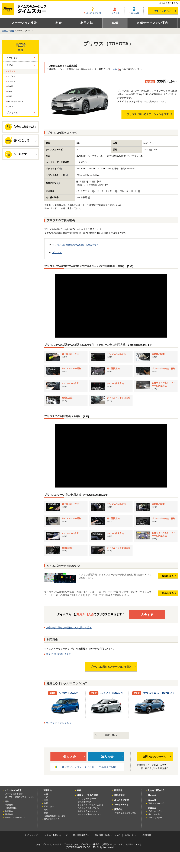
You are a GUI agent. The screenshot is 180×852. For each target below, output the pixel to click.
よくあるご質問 (93, 13)
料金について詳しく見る (58, 654)
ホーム (5, 31)
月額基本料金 (11, 808)
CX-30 (10, 86)
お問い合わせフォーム (157, 756)
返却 (46, 810)
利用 (46, 803)
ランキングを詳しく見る (58, 722)
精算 (46, 813)
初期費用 (9, 805)
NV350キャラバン (15, 101)
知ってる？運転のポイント (89, 814)
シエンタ (11, 76)
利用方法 (87, 22)
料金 (59, 22)
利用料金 (9, 811)
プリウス (57, 252)
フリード (11, 81)
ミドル (10, 65)
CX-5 (9, 91)
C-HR (9, 96)
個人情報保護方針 (81, 835)
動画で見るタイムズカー (88, 811)
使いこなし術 (21, 140)
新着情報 (118, 790)
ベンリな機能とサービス (88, 798)
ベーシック (12, 57)
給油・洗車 (49, 806)
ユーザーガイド (121, 804)
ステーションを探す (14, 794)
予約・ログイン (165, 11)
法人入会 (135, 13)
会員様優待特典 (84, 802)
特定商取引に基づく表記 (125, 813)
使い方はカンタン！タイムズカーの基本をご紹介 (89, 767)
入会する (152, 615)
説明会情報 (119, 795)
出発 (46, 800)
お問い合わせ (131, 835)
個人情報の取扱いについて (107, 835)
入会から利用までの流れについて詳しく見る (69, 627)
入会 (46, 794)
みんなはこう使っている (88, 808)
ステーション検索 (24, 22)
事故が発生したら (52, 819)
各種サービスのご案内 (152, 22)
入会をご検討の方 (21, 126)
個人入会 (115, 13)
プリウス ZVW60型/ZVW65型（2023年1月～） (78, 244)
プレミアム (12, 112)
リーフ (10, 106)
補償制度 (9, 814)
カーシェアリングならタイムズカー (27, 9)
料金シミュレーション (15, 817)
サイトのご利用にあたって (55, 835)
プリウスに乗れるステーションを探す (149, 114)
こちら (113, 69)
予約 (46, 797)
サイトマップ (31, 835)
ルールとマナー (21, 154)
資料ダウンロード (156, 803)
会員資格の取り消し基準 (54, 816)
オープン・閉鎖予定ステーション (19, 797)
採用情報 (147, 835)
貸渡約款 (118, 809)
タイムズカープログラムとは (90, 805)
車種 (115, 22)
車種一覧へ (106, 735)
